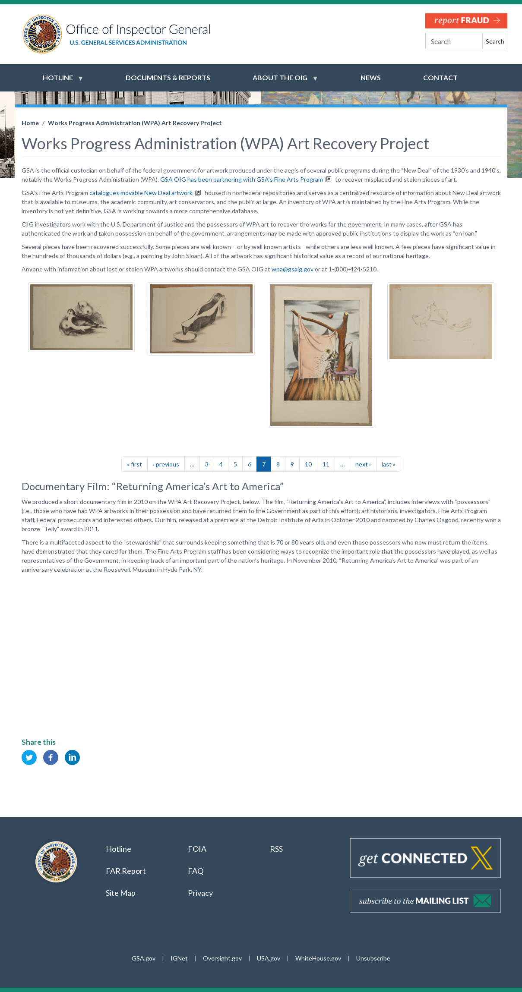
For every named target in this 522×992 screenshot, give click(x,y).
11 (326, 464)
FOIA (197, 848)
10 (308, 464)
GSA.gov (143, 958)
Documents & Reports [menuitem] (168, 77)
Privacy (200, 893)
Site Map (121, 893)
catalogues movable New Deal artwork (141, 192)
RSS (277, 848)
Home (30, 122)
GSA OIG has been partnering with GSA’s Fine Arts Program (241, 179)
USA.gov (268, 958)
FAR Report (126, 870)
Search (495, 41)
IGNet (179, 958)
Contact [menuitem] (440, 77)
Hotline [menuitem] (57, 81)
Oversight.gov (222, 958)
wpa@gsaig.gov (292, 269)
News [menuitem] (371, 77)
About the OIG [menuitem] (280, 81)
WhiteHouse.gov (318, 958)
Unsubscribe (373, 958)
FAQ (195, 870)
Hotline (118, 848)
